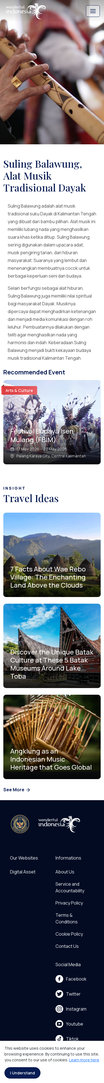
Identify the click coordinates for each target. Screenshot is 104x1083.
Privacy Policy (69, 903)
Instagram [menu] (71, 1009)
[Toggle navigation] (93, 11)
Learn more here (84, 1059)
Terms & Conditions (66, 918)
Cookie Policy (69, 934)
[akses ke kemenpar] (20, 824)
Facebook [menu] (71, 979)
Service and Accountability (69, 887)
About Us (64, 872)
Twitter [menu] (68, 994)
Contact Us (67, 946)
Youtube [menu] (69, 1024)
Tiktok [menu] (67, 1039)
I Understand (22, 1073)
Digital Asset (22, 872)
